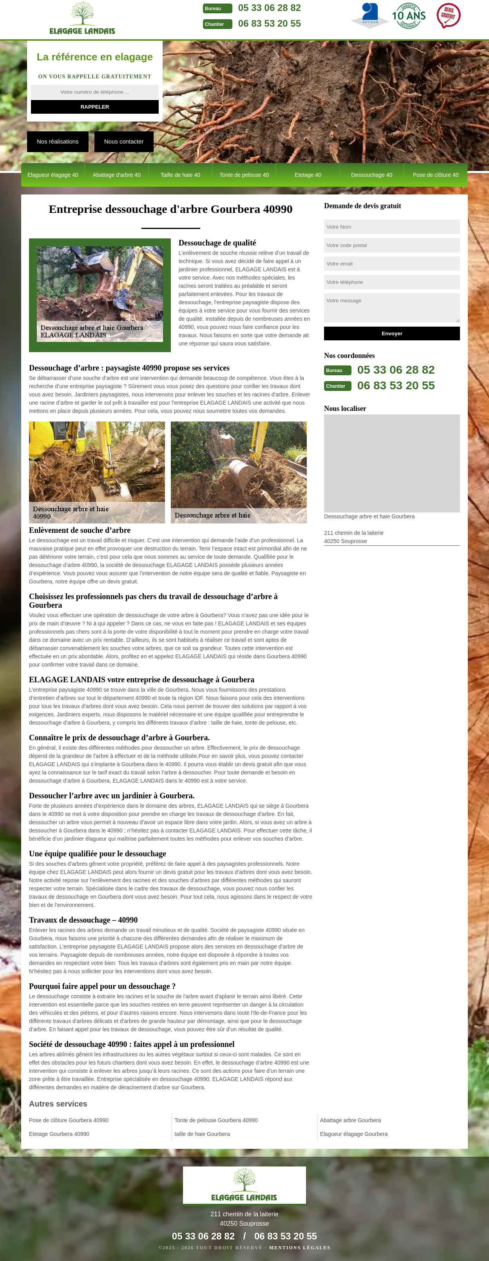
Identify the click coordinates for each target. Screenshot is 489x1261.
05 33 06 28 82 (265, 7)
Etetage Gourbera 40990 (59, 1134)
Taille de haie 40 (180, 175)
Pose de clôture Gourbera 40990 (69, 1120)
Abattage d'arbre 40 (116, 175)
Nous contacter (124, 141)
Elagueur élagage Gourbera (354, 1134)
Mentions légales (300, 1247)
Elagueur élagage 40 (52, 175)
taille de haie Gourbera (202, 1134)
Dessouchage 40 (371, 175)
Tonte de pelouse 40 (244, 175)
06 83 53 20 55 (265, 23)
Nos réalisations (58, 141)
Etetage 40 (308, 175)
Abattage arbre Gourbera (350, 1120)
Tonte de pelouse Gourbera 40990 (216, 1120)
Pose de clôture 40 (436, 175)
